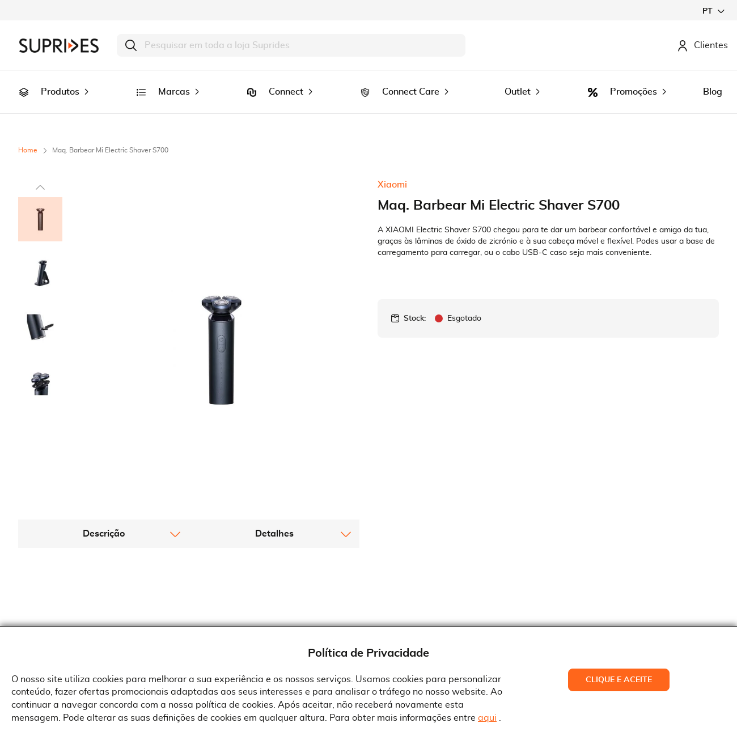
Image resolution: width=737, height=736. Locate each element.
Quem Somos (54, 596)
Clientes (702, 45)
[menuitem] (23, 84)
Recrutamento (57, 613)
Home (27, 134)
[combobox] (291, 45)
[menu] (368, 84)
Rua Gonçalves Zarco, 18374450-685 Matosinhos (435, 616)
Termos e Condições (244, 596)
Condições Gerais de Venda (260, 613)
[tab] (103, 437)
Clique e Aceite (619, 680)
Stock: (415, 303)
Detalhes (274, 437)
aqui (487, 717)
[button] (713, 11)
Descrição (104, 437)
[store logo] (59, 46)
